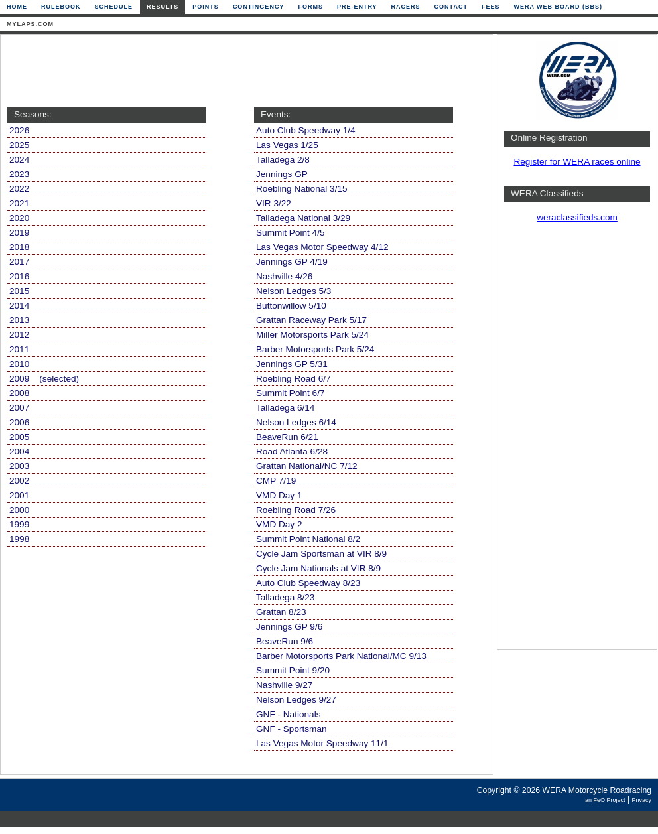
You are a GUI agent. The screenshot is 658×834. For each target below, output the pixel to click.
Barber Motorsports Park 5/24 (315, 349)
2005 (19, 437)
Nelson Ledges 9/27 (296, 700)
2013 (19, 320)
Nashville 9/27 (284, 685)
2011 (19, 349)
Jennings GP (282, 174)
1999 (19, 524)
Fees (491, 6)
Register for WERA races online (576, 162)
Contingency (259, 6)
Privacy (641, 800)
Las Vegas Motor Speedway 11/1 (322, 743)
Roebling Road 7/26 (296, 510)
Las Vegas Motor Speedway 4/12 (322, 247)
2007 (19, 408)
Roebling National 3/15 (302, 189)
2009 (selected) (44, 378)
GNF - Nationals (288, 714)
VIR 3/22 (273, 203)
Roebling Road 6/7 (293, 378)
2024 (19, 160)
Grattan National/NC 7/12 (307, 466)
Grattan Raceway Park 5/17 (311, 320)
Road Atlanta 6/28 (292, 451)
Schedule (114, 6)
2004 (19, 451)
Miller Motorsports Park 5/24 (312, 335)
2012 (19, 335)
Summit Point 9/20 (293, 670)
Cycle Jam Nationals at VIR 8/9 (318, 568)
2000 (19, 510)
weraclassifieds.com (577, 217)
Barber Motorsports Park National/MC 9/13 (341, 656)
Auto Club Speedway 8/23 (308, 583)
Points (205, 6)
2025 (19, 145)
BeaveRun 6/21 (287, 437)
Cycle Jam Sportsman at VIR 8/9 (321, 554)
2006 (19, 422)
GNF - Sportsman (291, 729)
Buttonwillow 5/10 (291, 306)
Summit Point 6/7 (290, 393)
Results (162, 6)
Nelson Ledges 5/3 (293, 291)
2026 (19, 130)
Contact (451, 6)
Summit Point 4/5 (290, 233)
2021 (19, 203)
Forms (310, 6)
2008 (19, 393)
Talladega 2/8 (283, 160)
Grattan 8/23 (281, 612)
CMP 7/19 (276, 481)
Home (17, 6)
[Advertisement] (243, 71)
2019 (19, 233)
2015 (19, 291)
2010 (19, 364)
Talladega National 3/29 (303, 218)
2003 (19, 466)
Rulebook (61, 6)
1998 (19, 539)
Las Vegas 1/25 (287, 145)
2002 (19, 481)
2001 (19, 495)
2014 (19, 306)
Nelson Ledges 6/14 (296, 422)
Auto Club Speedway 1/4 (306, 130)
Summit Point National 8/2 (308, 539)
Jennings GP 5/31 (292, 364)
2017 (19, 262)
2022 (19, 189)
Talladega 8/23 (285, 597)
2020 (19, 218)
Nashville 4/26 (284, 276)
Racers (406, 6)
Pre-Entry (357, 6)
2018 (19, 247)
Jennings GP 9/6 (289, 627)
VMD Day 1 (279, 495)
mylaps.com (30, 24)
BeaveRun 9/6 (284, 641)
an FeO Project (605, 800)
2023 (19, 174)
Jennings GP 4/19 (292, 262)
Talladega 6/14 (285, 408)
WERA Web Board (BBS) (557, 6)
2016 (19, 276)
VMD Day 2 (279, 524)
